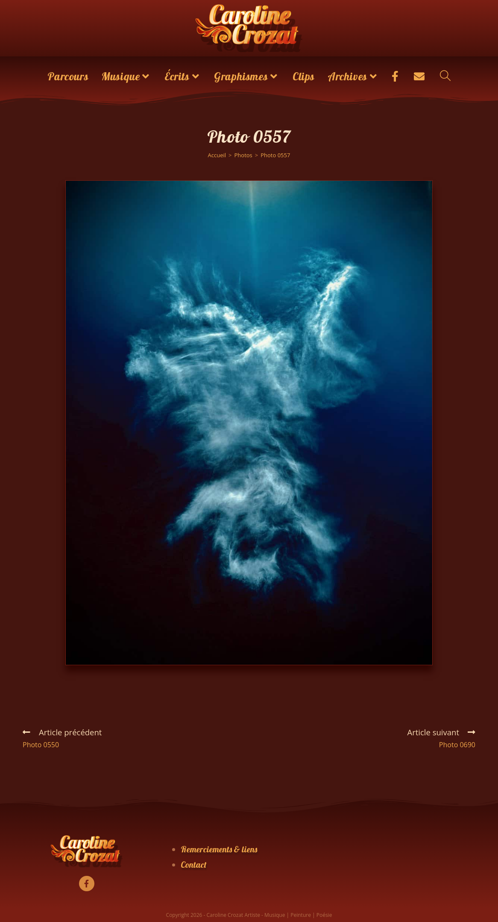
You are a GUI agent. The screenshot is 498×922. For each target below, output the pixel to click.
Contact (194, 864)
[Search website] (445, 76)
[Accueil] (217, 155)
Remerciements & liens (219, 849)
